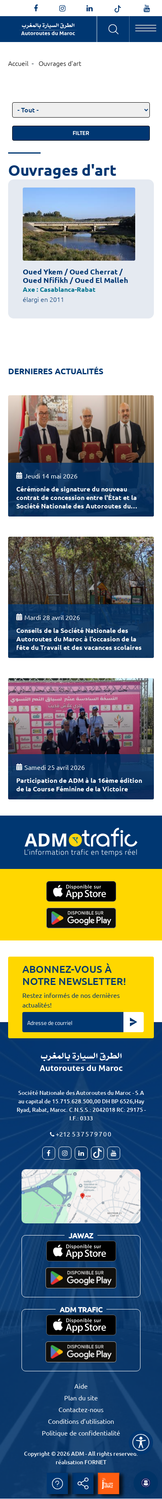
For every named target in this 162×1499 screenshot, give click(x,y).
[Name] (141, 1442)
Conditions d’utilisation (81, 1421)
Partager (82, 1483)
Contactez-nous (81, 1409)
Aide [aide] (57, 1483)
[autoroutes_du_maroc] (62, 8)
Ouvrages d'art (60, 63)
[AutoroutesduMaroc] (36, 8)
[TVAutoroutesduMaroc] (147, 8)
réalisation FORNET (81, 1462)
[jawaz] (108, 1483)
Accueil (18, 63)
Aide (81, 1386)
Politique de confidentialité (81, 1433)
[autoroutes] (89, 8)
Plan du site (81, 1398)
